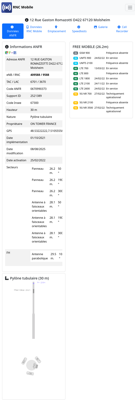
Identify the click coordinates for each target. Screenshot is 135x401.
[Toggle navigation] (130, 7)
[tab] (13, 31)
